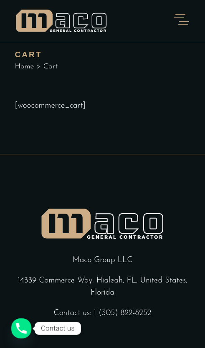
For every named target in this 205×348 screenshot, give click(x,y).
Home (24, 67)
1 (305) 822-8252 (122, 313)
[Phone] (21, 328)
